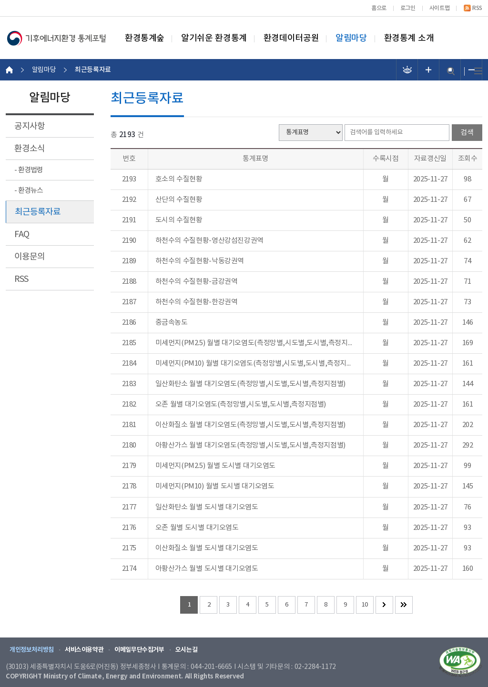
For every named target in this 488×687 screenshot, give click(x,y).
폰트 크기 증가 (428, 69)
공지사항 (29, 126)
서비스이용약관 (84, 650)
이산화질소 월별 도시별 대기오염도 (206, 548)
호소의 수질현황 (179, 179)
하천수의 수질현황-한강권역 (196, 302)
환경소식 (29, 149)
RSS (477, 8)
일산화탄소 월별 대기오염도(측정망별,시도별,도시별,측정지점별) (250, 384)
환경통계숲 (144, 38)
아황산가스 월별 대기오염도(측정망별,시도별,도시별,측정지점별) (250, 445)
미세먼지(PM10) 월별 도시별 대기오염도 (214, 486)
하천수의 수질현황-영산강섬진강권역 (209, 241)
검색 (451, 71)
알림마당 (351, 38)
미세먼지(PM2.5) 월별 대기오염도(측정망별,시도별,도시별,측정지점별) (255, 343)
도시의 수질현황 (179, 220)
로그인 (408, 8)
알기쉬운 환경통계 (214, 38)
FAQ (21, 234)
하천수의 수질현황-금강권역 (196, 282)
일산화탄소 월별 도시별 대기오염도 (206, 507)
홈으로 (378, 8)
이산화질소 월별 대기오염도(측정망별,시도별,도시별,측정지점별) (250, 425)
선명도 (407, 69)
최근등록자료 (38, 212)
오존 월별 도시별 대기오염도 (197, 528)
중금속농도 (171, 323)
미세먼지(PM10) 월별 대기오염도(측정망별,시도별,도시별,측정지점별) (255, 364)
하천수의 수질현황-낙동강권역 (199, 261)
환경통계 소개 (409, 38)
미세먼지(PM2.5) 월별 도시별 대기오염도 (215, 466)
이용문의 (29, 257)
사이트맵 (439, 8)
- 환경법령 (28, 170)
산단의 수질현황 (179, 200)
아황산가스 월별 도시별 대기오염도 (206, 569)
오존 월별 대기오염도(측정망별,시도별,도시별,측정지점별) (240, 404)
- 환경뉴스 (28, 191)
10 (365, 604)
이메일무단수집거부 (139, 650)
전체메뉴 (478, 71)
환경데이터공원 (291, 38)
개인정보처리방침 (32, 650)
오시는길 (186, 650)
